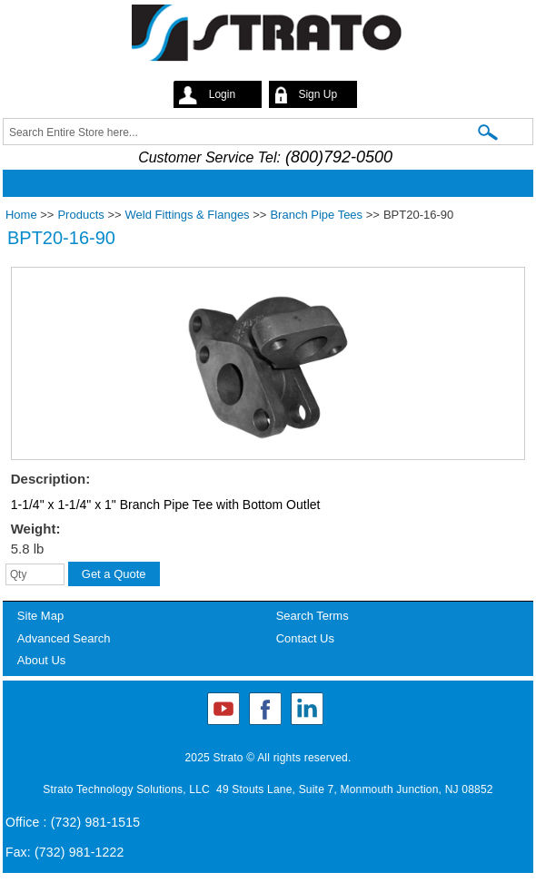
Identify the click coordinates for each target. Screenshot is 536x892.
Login (222, 94)
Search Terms (312, 615)
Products (80, 214)
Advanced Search (64, 638)
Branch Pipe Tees (316, 214)
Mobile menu (263, 183)
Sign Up (317, 94)
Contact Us (305, 638)
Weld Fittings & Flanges (187, 214)
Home (21, 214)
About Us (41, 660)
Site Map (40, 615)
